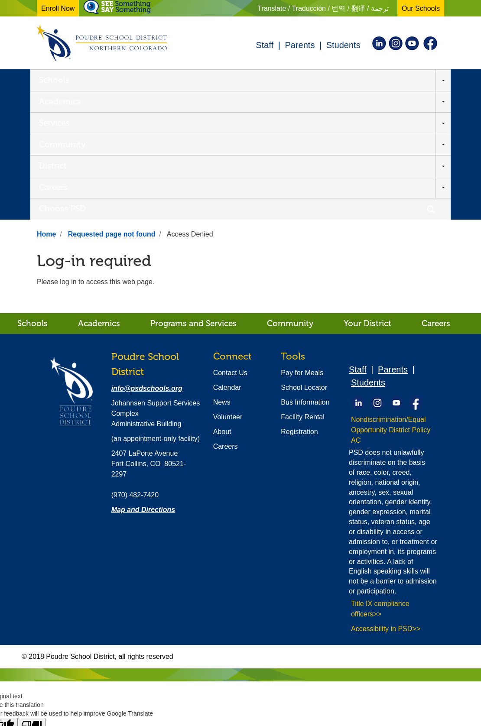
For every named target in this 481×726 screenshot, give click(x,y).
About (222, 302)
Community (217, 79)
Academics (108, 79)
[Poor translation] (32, 596)
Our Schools (421, 8)
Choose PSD (372, 79)
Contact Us (230, 243)
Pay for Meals (302, 243)
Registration (299, 302)
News (222, 273)
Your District (367, 194)
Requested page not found (112, 105)
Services (161, 79)
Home (46, 105)
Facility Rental (302, 288)
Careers (317, 79)
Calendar (227, 258)
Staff (264, 45)
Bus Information (305, 273)
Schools (54, 79)
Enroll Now (58, 8)
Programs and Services (193, 194)
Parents (300, 45)
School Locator (304, 258)
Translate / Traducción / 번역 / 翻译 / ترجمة (323, 8)
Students (343, 45)
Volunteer (228, 288)
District (272, 79)
